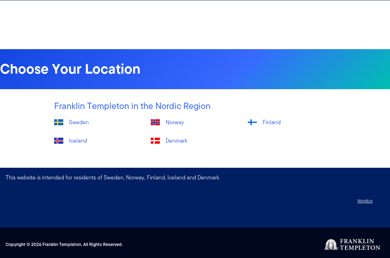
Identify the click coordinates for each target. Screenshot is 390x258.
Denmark (176, 141)
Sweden (79, 122)
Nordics (365, 200)
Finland (272, 122)
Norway (175, 122)
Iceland (78, 141)
